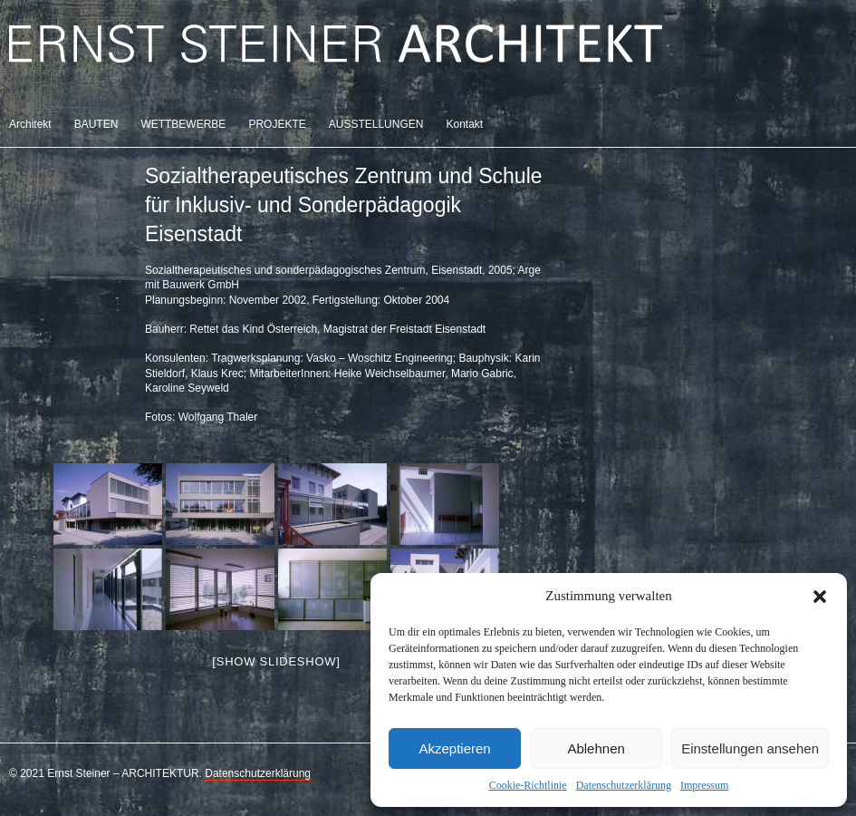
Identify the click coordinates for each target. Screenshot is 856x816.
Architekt (30, 124)
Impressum (704, 785)
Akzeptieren (454, 748)
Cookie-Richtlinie (528, 785)
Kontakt (464, 124)
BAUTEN (96, 124)
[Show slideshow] (276, 661)
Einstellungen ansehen (750, 748)
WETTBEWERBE (183, 124)
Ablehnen (595, 748)
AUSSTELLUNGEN (376, 124)
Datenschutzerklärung (623, 785)
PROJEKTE (276, 124)
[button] (820, 597)
